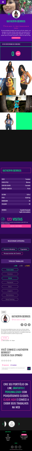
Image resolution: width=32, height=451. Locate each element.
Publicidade (10, 270)
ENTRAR (16, 2)
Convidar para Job (16, 37)
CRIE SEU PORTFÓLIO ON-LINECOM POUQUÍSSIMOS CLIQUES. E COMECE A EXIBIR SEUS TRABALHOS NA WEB (16, 395)
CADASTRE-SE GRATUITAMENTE (16, 226)
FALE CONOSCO (24, 438)
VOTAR (18, 53)
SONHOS (8, 440)
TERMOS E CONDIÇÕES (24, 437)
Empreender (20, 449)
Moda (10, 278)
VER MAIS (5, 337)
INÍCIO (8, 434)
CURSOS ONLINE (8, 437)
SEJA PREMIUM (24, 434)
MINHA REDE (8, 438)
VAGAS (8, 436)
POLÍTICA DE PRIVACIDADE (24, 436)
